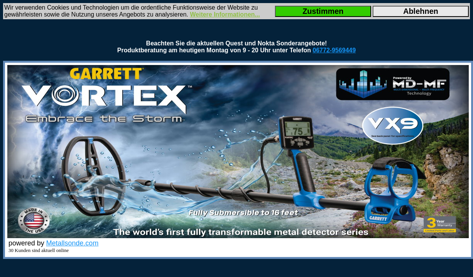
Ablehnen (420, 11)
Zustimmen (323, 11)
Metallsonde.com (72, 243)
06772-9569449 (334, 50)
